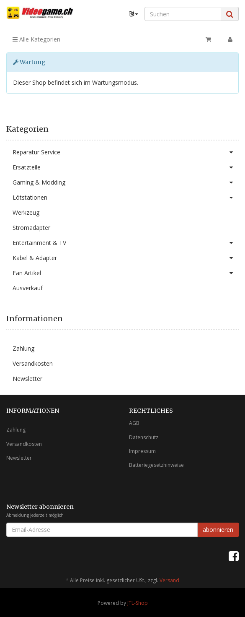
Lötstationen (126, 197)
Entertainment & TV (126, 242)
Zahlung (23, 348)
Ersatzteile (126, 167)
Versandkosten (33, 363)
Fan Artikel (126, 273)
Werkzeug (26, 212)
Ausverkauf (28, 288)
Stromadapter (31, 228)
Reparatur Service (126, 152)
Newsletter (27, 379)
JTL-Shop (137, 603)
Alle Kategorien (36, 39)
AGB (134, 423)
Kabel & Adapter (126, 258)
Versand (169, 580)
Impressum (142, 451)
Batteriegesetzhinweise (156, 465)
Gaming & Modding (126, 182)
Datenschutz (143, 437)
